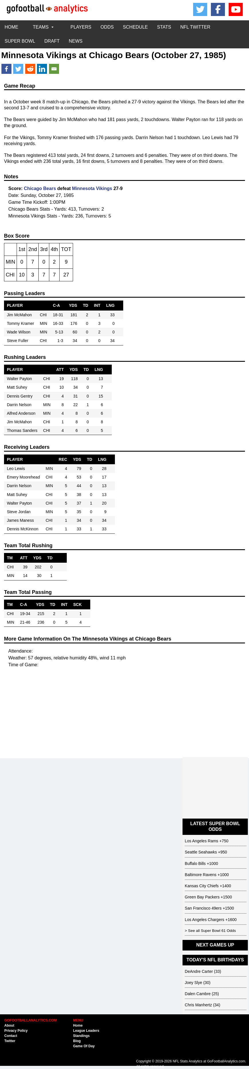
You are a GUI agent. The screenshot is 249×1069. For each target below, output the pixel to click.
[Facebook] (218, 9)
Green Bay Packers (202, 897)
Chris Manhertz (198, 1005)
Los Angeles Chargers (204, 919)
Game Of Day (84, 1046)
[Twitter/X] (200, 9)
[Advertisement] (124, 717)
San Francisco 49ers (203, 908)
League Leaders (86, 1031)
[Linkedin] (42, 69)
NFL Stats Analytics (188, 1061)
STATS (164, 27)
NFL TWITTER (195, 27)
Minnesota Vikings (39, 55)
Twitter (9, 1041)
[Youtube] (236, 9)
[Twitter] (18, 69)
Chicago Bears (119, 55)
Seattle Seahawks (201, 852)
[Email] (54, 69)
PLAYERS (80, 27)
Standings (81, 1036)
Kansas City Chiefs (202, 886)
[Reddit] (30, 69)
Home (78, 1025)
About (9, 1025)
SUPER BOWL (20, 41)
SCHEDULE (135, 27)
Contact (10, 1036)
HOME (11, 27)
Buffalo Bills (195, 863)
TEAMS (44, 27)
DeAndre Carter (199, 971)
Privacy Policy (16, 1031)
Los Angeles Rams (201, 841)
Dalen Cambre (198, 993)
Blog (77, 1041)
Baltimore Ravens (201, 874)
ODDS (107, 27)
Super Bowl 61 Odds (218, 930)
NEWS (76, 41)
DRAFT (52, 41)
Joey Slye (193, 982)
